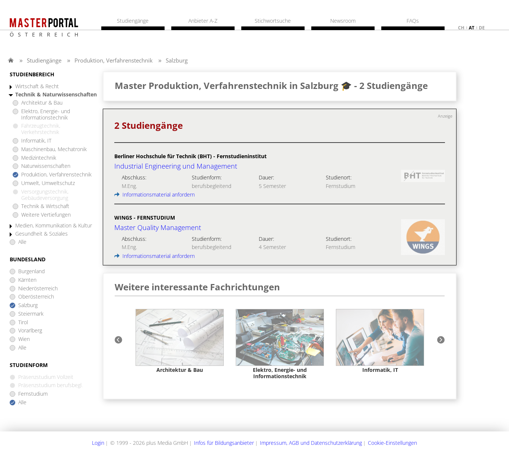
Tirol (23, 322)
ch (461, 28)
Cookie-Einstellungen (392, 442)
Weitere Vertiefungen (46, 215)
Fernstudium (33, 394)
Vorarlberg (30, 331)
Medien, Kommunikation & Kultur (53, 226)
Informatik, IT (36, 141)
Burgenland (31, 271)
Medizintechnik (38, 158)
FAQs (413, 20)
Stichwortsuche (273, 20)
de (482, 28)
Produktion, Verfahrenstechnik (113, 60)
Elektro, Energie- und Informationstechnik (45, 114)
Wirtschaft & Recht (37, 86)
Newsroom (343, 20)
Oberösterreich (36, 297)
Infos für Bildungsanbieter (224, 442)
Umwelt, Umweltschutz (48, 183)
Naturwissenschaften (45, 166)
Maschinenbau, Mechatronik (54, 149)
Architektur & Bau (42, 103)
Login (98, 442)
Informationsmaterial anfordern (154, 194)
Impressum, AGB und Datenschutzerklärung (311, 442)
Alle (22, 242)
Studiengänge (44, 60)
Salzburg (177, 60)
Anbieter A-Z (202, 20)
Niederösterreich (38, 288)
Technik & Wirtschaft (45, 206)
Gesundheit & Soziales (41, 234)
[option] (180, 341)
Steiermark (31, 314)
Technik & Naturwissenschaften (56, 95)
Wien (24, 339)
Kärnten (27, 280)
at (471, 28)
